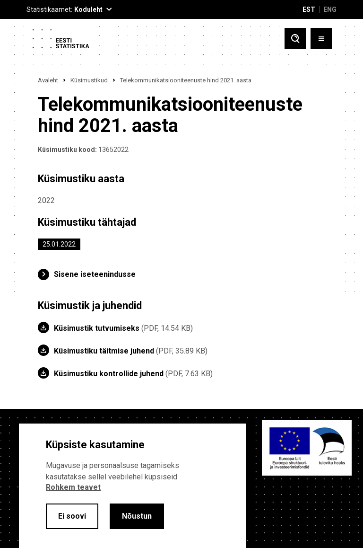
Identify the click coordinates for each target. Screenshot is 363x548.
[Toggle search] (295, 38)
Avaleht (48, 80)
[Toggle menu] (321, 38)
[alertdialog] (132, 486)
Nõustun (137, 516)
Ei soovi (72, 516)
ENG (330, 9)
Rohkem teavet (73, 487)
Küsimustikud (89, 80)
